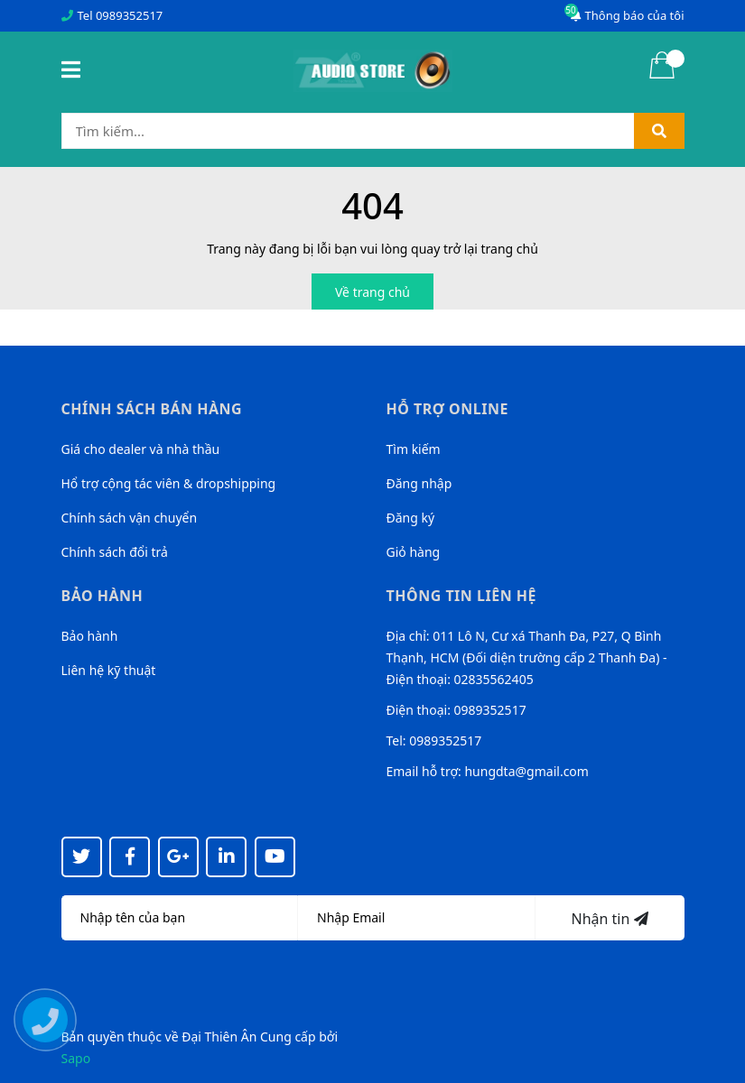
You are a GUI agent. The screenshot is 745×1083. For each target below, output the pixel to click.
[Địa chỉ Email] (416, 917)
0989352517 (129, 15)
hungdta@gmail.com (526, 771)
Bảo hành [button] (102, 596)
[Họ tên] (180, 917)
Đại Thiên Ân (219, 1036)
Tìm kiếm (413, 449)
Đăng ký (410, 517)
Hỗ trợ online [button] (447, 409)
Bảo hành (89, 635)
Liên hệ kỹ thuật (108, 670)
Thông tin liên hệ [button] (461, 596)
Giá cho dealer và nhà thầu (140, 449)
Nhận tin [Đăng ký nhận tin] (609, 919)
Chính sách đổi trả (114, 551)
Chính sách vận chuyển (129, 517)
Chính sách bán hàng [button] (152, 409)
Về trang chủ (372, 292)
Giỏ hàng (413, 551)
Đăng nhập (419, 483)
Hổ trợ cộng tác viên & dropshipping (168, 483)
